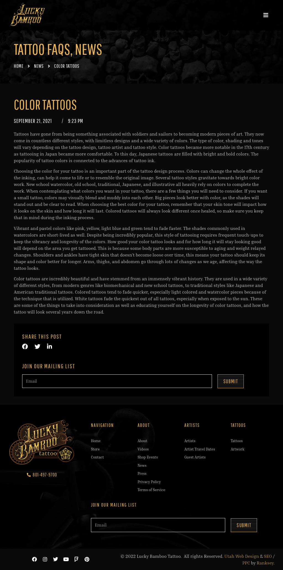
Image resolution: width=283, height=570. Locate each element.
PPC (246, 563)
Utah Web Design (241, 556)
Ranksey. (266, 563)
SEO (268, 556)
